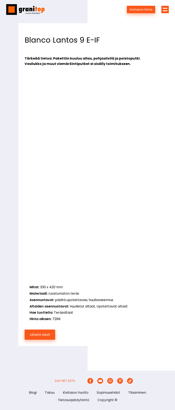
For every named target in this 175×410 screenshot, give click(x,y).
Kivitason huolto (75, 392)
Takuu (50, 392)
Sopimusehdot (108, 392)
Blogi (33, 392)
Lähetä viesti (40, 334)
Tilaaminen (137, 392)
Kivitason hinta (141, 9)
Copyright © (107, 400)
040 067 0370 (65, 381)
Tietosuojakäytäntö (73, 400)
